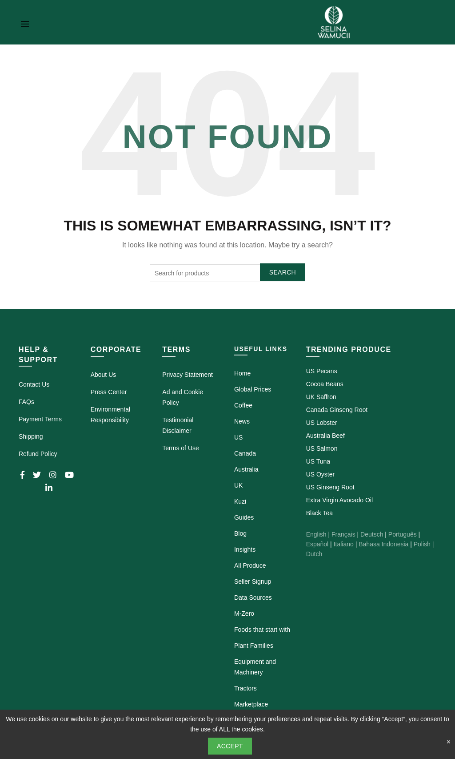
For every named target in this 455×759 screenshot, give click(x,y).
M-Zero (244, 613)
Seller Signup (252, 581)
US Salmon (322, 448)
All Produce (250, 565)
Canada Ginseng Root (337, 409)
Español (317, 544)
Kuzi (240, 501)
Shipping (31, 436)
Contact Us (34, 384)
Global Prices (252, 389)
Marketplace (251, 704)
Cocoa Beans (324, 384)
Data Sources (253, 597)
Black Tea (319, 513)
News (242, 421)
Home (242, 373)
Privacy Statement (187, 374)
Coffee (243, 405)
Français (343, 534)
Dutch (314, 553)
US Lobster (321, 422)
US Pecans (321, 371)
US (238, 437)
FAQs (26, 401)
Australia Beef (325, 435)
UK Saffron (321, 396)
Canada (245, 453)
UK (238, 485)
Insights (244, 549)
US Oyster (320, 474)
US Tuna (318, 461)
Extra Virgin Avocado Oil (339, 500)
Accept (230, 746)
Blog (240, 533)
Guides (244, 517)
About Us (103, 374)
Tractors (245, 688)
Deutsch (371, 534)
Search (282, 272)
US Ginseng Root (330, 487)
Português (402, 534)
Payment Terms (40, 419)
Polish (422, 544)
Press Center (109, 392)
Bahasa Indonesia (383, 544)
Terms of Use (180, 448)
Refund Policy (38, 453)
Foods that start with (262, 629)
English (316, 534)
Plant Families (253, 645)
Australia (246, 469)
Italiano (344, 544)
